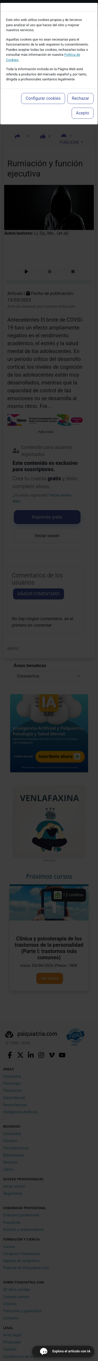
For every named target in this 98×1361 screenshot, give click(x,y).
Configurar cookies (43, 98)
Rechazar (80, 98)
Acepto (82, 113)
